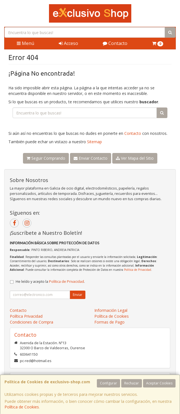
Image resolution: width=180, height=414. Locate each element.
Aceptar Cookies (159, 383)
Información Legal (110, 310)
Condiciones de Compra (31, 322)
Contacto (115, 43)
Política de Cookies (21, 407)
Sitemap (94, 141)
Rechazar (131, 383)
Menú (25, 43)
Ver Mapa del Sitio (135, 158)
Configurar (108, 383)
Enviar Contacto (90, 158)
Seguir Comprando (46, 158)
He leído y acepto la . (50, 281)
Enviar (77, 294)
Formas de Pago (109, 322)
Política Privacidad (26, 316)
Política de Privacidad (137, 270)
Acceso (68, 43)
